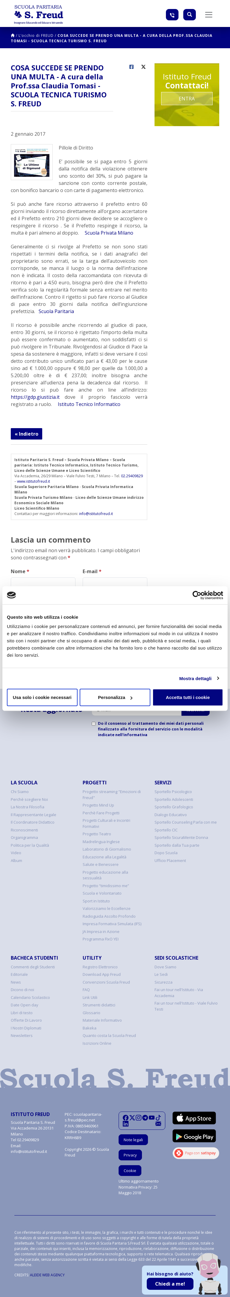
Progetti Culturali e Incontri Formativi (106, 823)
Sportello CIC (166, 830)
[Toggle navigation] (209, 14)
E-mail (92, 571)
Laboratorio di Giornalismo (107, 849)
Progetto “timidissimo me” (106, 885)
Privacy (130, 1155)
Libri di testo (22, 1012)
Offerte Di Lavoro (26, 1020)
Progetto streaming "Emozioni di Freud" (112, 794)
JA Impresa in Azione (101, 931)
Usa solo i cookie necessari (42, 697)
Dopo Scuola (166, 852)
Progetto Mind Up (98, 805)
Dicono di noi (22, 989)
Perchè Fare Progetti (101, 813)
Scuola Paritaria (56, 311)
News (16, 982)
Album (16, 860)
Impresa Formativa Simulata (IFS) (112, 923)
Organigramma (24, 837)
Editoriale (19, 974)
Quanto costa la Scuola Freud (109, 1035)
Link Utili (90, 997)
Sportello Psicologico (173, 791)
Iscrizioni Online (97, 1043)
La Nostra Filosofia (27, 807)
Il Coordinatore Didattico (33, 822)
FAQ (86, 989)
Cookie (130, 1170)
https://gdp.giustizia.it (35, 397)
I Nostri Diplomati (26, 1028)
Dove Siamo (165, 967)
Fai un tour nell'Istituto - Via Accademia (179, 992)
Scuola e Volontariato (102, 893)
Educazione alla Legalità (104, 857)
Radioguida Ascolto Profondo (109, 916)
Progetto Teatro (97, 834)
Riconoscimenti (24, 830)
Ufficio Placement (170, 860)
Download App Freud (102, 974)
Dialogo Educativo (171, 814)
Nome (20, 571)
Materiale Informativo (102, 1020)
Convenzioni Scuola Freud (106, 982)
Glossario (91, 1012)
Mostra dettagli (195, 678)
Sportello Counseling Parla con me (186, 822)
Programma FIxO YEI (101, 939)
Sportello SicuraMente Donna (181, 837)
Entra (187, 98)
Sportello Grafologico (174, 807)
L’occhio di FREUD (36, 35)
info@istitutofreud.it (96, 513)
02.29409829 (132, 475)
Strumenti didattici (99, 1005)
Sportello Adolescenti (174, 799)
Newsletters (22, 1035)
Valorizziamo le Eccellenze (107, 908)
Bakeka (89, 1028)
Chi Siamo (20, 791)
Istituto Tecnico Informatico (88, 404)
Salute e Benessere (101, 864)
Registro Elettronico (100, 967)
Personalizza (115, 697)
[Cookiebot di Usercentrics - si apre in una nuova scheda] (197, 595)
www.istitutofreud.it (33, 481)
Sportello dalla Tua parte (177, 845)
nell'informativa (131, 734)
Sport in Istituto (96, 901)
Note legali (133, 1139)
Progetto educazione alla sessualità (105, 875)
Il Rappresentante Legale (33, 814)
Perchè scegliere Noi (29, 799)
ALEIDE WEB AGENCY (47, 1275)
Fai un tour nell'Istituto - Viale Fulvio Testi (186, 1006)
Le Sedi (161, 974)
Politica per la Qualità (30, 845)
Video (16, 852)
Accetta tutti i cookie (188, 697)
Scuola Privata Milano (108, 232)
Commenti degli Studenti (33, 967)
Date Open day (24, 1005)
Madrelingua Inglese (101, 841)
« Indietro (26, 434)
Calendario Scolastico (30, 997)
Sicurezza (163, 982)
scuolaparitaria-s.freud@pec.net (83, 1117)
